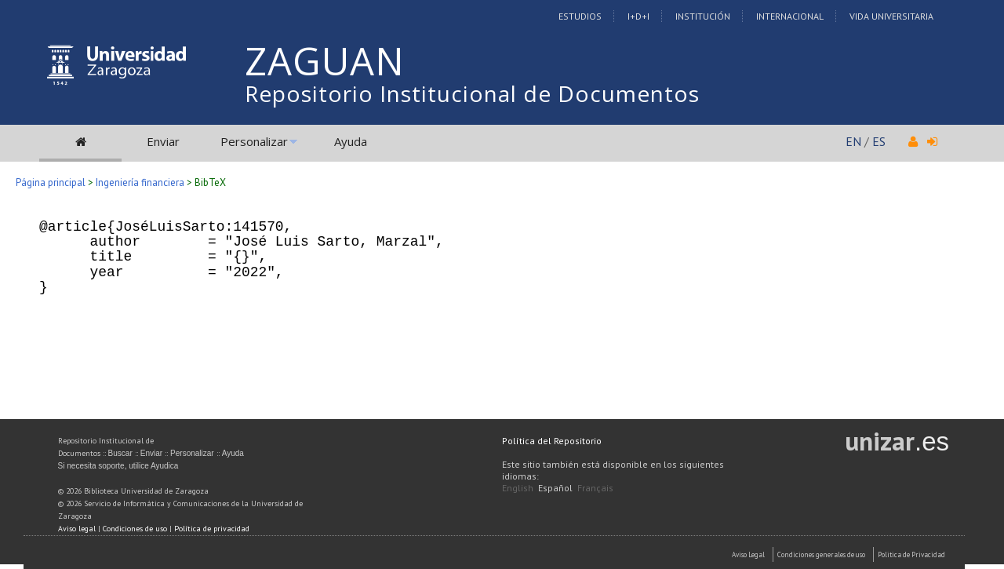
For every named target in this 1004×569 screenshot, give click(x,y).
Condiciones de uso (135, 528)
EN (853, 141)
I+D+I (638, 16)
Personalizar (254, 141)
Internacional (790, 16)
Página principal (50, 182)
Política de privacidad (211, 528)
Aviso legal (77, 528)
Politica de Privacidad (911, 554)
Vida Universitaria (891, 16)
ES (879, 141)
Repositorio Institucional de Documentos (472, 93)
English (517, 488)
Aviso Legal (748, 554)
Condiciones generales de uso (821, 554)
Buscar (120, 453)
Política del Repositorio (552, 441)
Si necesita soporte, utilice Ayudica (118, 465)
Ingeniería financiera (140, 182)
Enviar (163, 141)
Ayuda (350, 141)
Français (595, 488)
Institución (702, 16)
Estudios (580, 16)
